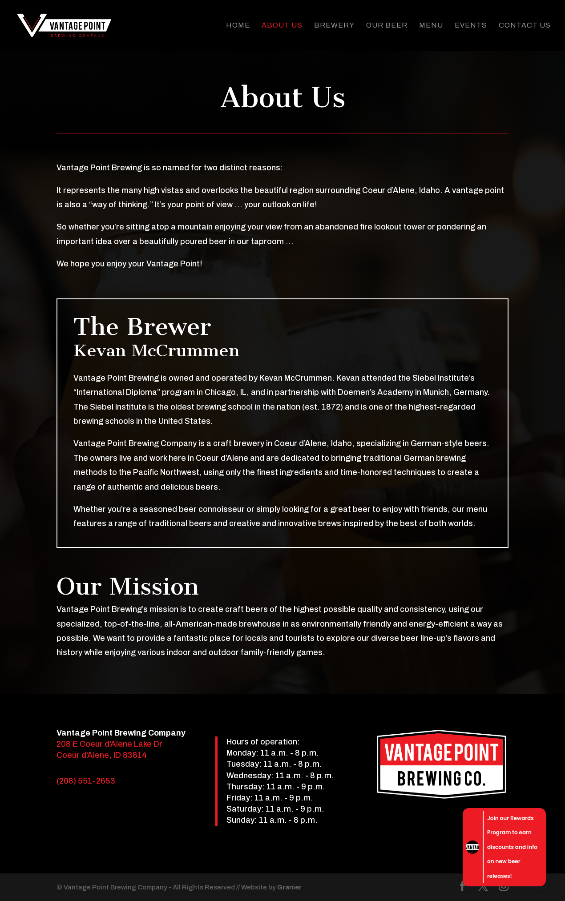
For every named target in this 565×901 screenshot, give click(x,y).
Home (238, 25)
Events (471, 25)
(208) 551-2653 (85, 780)
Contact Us (525, 25)
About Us (282, 25)
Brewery (334, 25)
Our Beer (387, 25)
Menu (431, 25)
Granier (289, 887)
